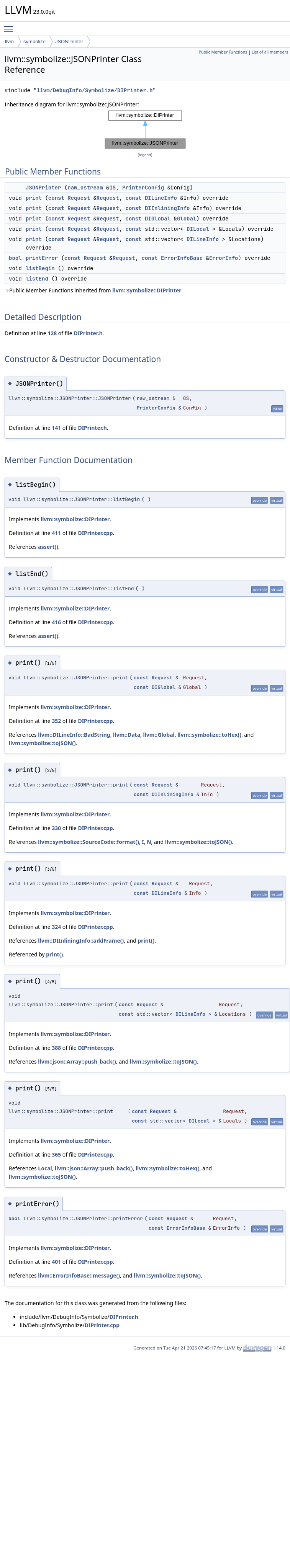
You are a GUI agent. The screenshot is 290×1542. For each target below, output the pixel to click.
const (56, 197)
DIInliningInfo (167, 208)
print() (146, 940)
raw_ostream (85, 187)
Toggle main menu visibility (10, 25)
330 (56, 828)
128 (52, 333)
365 (56, 1154)
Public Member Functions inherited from (93, 290)
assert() (48, 546)
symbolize (34, 41)
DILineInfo (161, 197)
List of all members (270, 52)
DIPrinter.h (88, 333)
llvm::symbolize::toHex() (209, 734)
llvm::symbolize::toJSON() (42, 743)
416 (56, 622)
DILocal (198, 228)
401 (56, 1261)
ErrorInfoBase (182, 258)
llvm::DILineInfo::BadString (74, 734)
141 (56, 427)
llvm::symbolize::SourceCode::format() (88, 841)
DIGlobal (157, 218)
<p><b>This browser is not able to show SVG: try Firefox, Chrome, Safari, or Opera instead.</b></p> (145, 130)
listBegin (40, 268)
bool (15, 258)
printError (42, 258)
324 (56, 926)
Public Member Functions (222, 52)
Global (186, 218)
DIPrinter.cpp (95, 533)
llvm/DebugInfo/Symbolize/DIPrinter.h (94, 90)
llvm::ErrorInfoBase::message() (79, 1275)
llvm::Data (126, 734)
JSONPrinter (69, 41)
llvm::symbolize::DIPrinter (146, 290)
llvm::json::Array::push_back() (77, 1061)
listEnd (37, 278)
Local (45, 1168)
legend (145, 154)
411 (56, 533)
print (34, 197)
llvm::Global (158, 734)
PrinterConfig (143, 187)
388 (56, 1047)
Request (78, 197)
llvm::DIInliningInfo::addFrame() (81, 940)
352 (56, 720)
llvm (9, 41)
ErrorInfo (223, 258)
